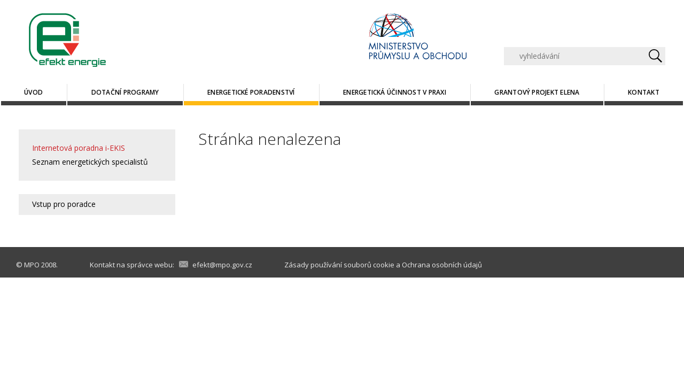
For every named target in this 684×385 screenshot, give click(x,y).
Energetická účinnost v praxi (394, 92)
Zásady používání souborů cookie (339, 265)
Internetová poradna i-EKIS (78, 148)
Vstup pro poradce (64, 204)
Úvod (33, 92)
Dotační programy (125, 92)
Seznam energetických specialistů (90, 162)
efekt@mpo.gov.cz (222, 265)
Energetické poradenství (251, 92)
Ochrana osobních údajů (442, 265)
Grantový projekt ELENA (536, 92)
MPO (32, 265)
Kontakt (643, 92)
